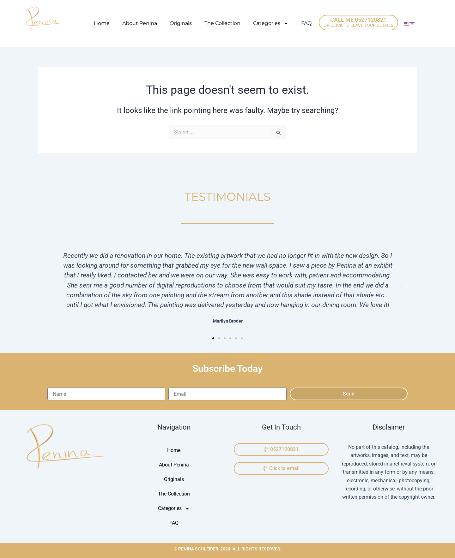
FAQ (306, 23)
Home (102, 23)
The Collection (222, 23)
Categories (270, 23)
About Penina (139, 23)
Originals (181, 23)
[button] (54, 288)
